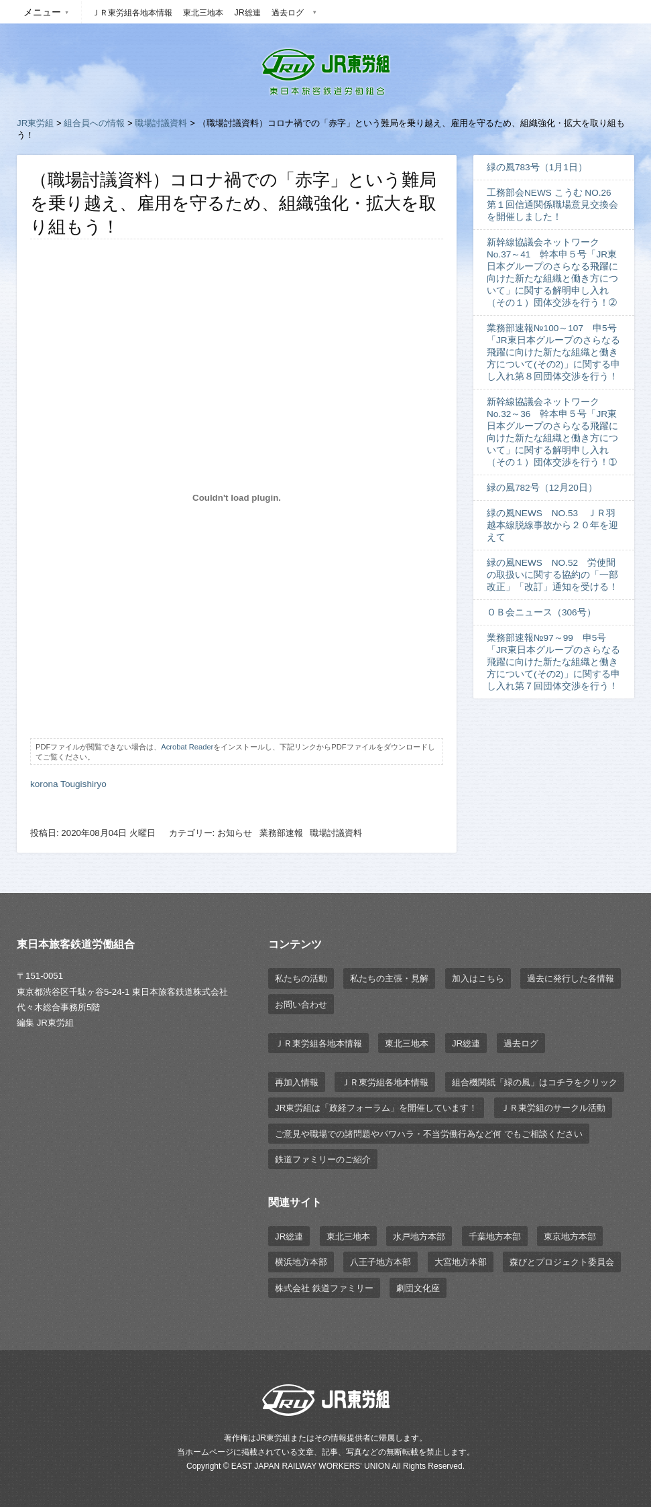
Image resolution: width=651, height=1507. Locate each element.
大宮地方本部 (460, 1262)
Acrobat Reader (187, 747)
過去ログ (288, 12)
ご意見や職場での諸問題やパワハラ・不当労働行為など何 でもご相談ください (429, 1134)
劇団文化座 (418, 1288)
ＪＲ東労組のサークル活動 (553, 1108)
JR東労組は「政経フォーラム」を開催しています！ (376, 1108)
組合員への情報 (94, 123)
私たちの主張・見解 (389, 978)
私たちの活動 (301, 978)
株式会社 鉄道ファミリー (324, 1288)
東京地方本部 (570, 1236)
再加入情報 (296, 1082)
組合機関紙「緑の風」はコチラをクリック (534, 1082)
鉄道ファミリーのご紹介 (323, 1159)
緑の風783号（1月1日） (537, 167)
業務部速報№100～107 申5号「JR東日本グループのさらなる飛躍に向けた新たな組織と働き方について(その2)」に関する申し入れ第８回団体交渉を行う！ (553, 352)
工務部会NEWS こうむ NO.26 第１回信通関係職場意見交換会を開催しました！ (554, 205)
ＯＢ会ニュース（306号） (541, 612)
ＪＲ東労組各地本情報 (132, 12)
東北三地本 (203, 12)
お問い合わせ (301, 1005)
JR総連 (247, 12)
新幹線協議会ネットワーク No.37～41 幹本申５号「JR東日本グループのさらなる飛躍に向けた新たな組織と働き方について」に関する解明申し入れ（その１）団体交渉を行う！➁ (552, 272)
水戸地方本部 (419, 1236)
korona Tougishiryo (68, 784)
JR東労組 (35, 123)
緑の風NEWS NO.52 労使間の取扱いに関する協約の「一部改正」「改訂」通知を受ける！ (552, 575)
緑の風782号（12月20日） (542, 488)
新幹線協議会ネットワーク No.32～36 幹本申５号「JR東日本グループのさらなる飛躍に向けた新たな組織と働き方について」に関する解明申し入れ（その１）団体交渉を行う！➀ (552, 432)
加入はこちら (478, 978)
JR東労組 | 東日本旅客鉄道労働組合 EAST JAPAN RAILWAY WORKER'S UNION (325, 72)
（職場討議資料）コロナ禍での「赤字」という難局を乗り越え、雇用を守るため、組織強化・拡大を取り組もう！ (233, 203)
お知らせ (234, 833)
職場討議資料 (161, 123)
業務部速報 (281, 833)
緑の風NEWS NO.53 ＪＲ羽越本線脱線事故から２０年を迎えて (552, 525)
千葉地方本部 (495, 1236)
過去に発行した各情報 (570, 978)
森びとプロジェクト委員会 (562, 1262)
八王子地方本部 (380, 1262)
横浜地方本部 (301, 1262)
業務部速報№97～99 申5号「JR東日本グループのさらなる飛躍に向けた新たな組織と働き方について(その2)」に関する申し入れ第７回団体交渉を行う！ (553, 662)
